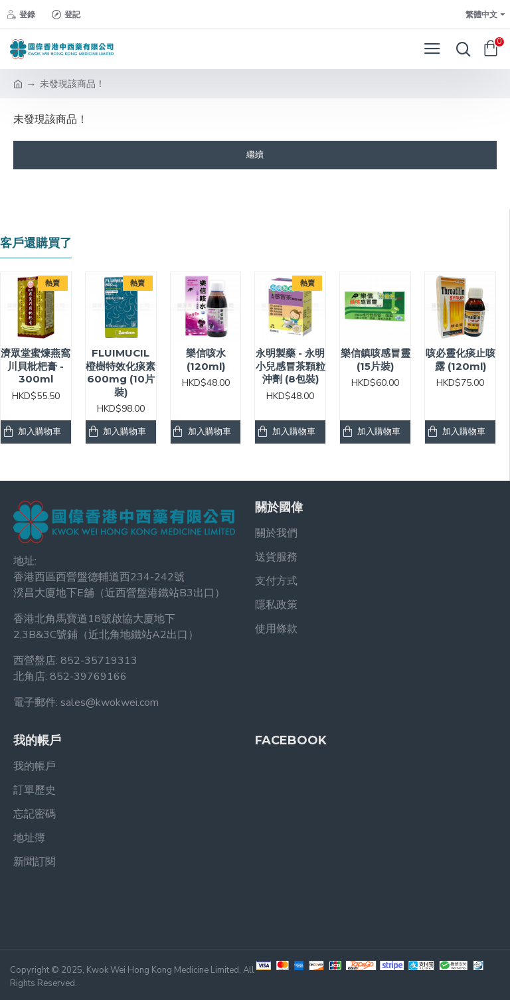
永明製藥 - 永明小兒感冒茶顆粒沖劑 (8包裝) (290, 366)
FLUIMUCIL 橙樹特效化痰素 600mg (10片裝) (120, 372)
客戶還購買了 (36, 243)
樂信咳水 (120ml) (206, 360)
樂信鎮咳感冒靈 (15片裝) (375, 360)
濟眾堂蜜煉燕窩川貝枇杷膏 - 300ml (35, 366)
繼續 (255, 155)
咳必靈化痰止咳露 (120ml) (460, 360)
